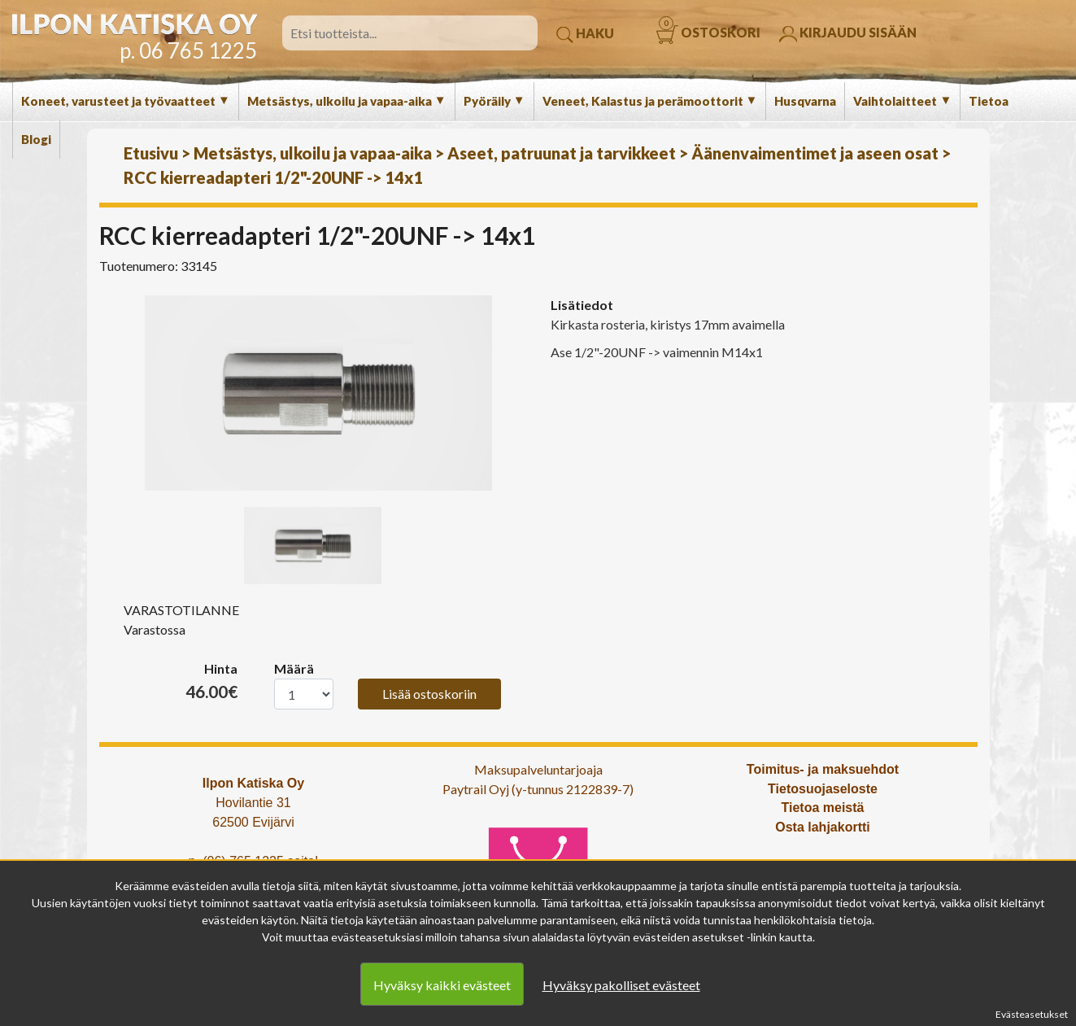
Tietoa (988, 101)
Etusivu (151, 153)
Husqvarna (805, 101)
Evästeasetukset (1031, 1014)
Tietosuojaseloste (823, 789)
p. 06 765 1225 (188, 50)
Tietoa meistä (823, 807)
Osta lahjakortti (822, 827)
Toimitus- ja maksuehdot (823, 769)
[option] (319, 393)
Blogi (36, 139)
